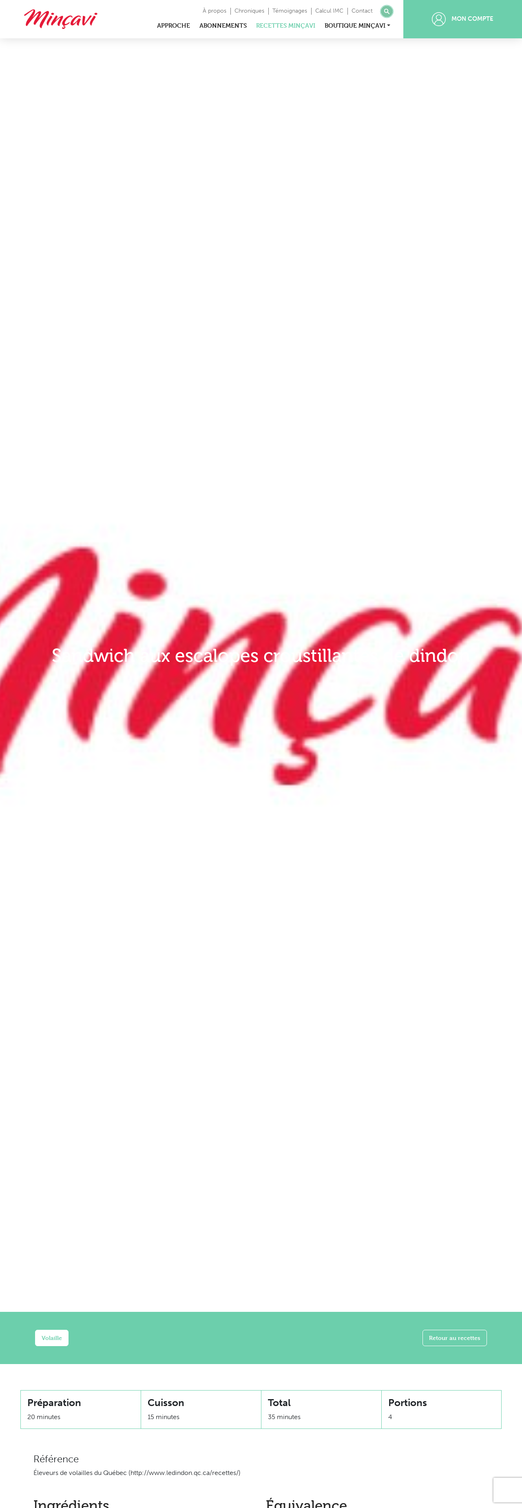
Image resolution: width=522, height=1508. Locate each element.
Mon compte (462, 19)
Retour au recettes (454, 1337)
